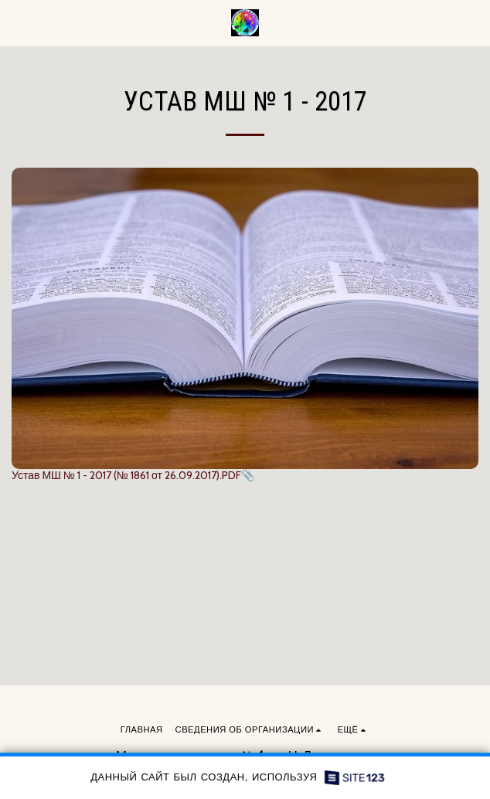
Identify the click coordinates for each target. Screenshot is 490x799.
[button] (17, 22)
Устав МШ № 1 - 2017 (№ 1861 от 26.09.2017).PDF (126, 475)
